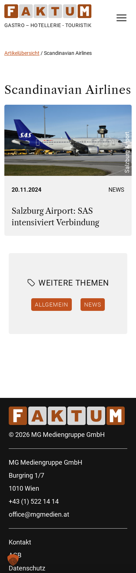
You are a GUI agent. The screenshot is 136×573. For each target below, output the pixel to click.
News (116, 189)
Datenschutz (27, 568)
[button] (13, 560)
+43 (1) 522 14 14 (34, 501)
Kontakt (20, 542)
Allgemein (51, 304)
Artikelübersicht (22, 53)
